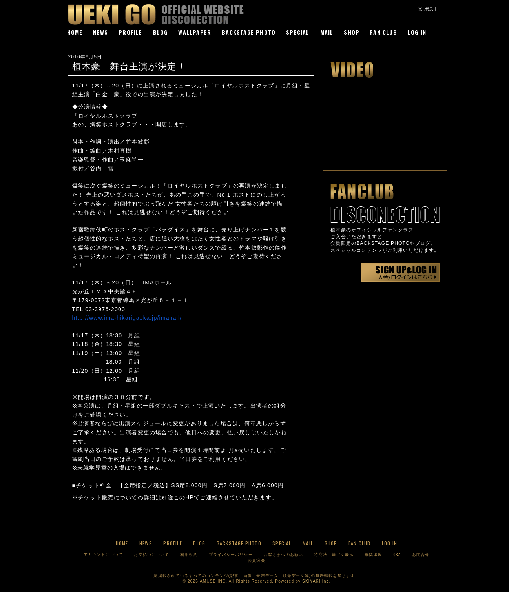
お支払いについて (151, 554)
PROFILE (130, 32)
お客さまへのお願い (283, 554)
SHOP (351, 32)
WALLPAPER (194, 32)
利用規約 (189, 554)
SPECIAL (297, 32)
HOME (75, 32)
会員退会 (256, 560)
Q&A (397, 554)
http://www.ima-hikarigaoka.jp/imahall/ (127, 318)
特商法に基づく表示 (334, 554)
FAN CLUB (383, 32)
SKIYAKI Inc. (316, 581)
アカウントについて (103, 554)
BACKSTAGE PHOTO (248, 32)
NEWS (100, 32)
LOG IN (417, 32)
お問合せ (421, 554)
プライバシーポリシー (231, 554)
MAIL (327, 32)
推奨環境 (373, 554)
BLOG (160, 32)
